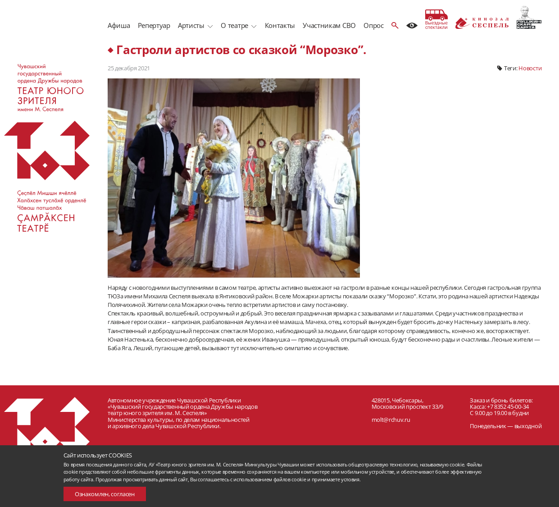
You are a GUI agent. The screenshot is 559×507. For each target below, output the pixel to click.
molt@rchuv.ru (391, 420)
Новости (529, 68)
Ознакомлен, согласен (105, 494)
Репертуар (154, 25)
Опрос (373, 25)
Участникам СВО (329, 25)
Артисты (191, 25)
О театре (234, 25)
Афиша (119, 25)
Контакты (280, 25)
